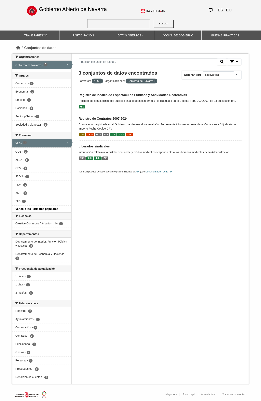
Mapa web (171, 394)
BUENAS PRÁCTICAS (225, 35)
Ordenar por (192, 74)
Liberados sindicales (94, 146)
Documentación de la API (159, 171)
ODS (98, 134)
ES (220, 10)
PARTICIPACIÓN (83, 35)
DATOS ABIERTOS (129, 35)
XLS (82, 107)
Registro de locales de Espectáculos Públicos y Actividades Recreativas (133, 95)
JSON (90, 134)
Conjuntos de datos (40, 48)
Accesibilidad (208, 394)
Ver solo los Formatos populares (36, 208)
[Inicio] (18, 48)
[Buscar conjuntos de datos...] (148, 61)
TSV (106, 134)
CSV (82, 134)
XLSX (121, 134)
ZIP (105, 158)
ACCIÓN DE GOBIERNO (177, 35)
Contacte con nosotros (234, 394)
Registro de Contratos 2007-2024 (103, 118)
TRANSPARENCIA (36, 35)
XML (129, 134)
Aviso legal (189, 394)
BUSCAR (163, 23)
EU (229, 10)
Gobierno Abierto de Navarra (73, 9)
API (137, 171)
